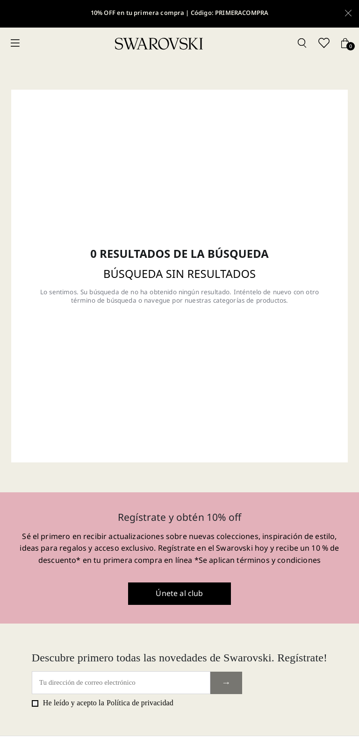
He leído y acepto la (102, 703)
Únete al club (179, 593)
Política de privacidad (140, 703)
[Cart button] (345, 44)
